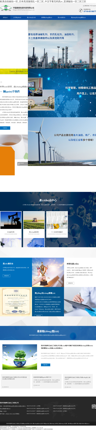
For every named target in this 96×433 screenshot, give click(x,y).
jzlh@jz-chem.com (10, 413)
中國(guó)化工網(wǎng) (48, 423)
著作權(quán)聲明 (72, 423)
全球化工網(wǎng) (59, 423)
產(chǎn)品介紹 (31, 17)
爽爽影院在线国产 (27, 429)
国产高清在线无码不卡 (5, 429)
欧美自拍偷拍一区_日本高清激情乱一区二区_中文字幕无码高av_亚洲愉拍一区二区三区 (43, 1)
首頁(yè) (5, 17)
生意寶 (65, 423)
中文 (91, 5)
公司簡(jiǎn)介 (17, 17)
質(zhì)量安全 (61, 17)
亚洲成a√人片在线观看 (17, 429)
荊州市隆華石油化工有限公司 (9, 97)
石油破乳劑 (12, 71)
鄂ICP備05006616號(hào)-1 (83, 423)
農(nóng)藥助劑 (19, 71)
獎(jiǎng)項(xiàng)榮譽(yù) (78, 17)
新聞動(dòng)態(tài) (46, 17)
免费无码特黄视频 (48, 429)
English (94, 5)
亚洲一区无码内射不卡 (37, 429)
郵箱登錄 (87, 5)
